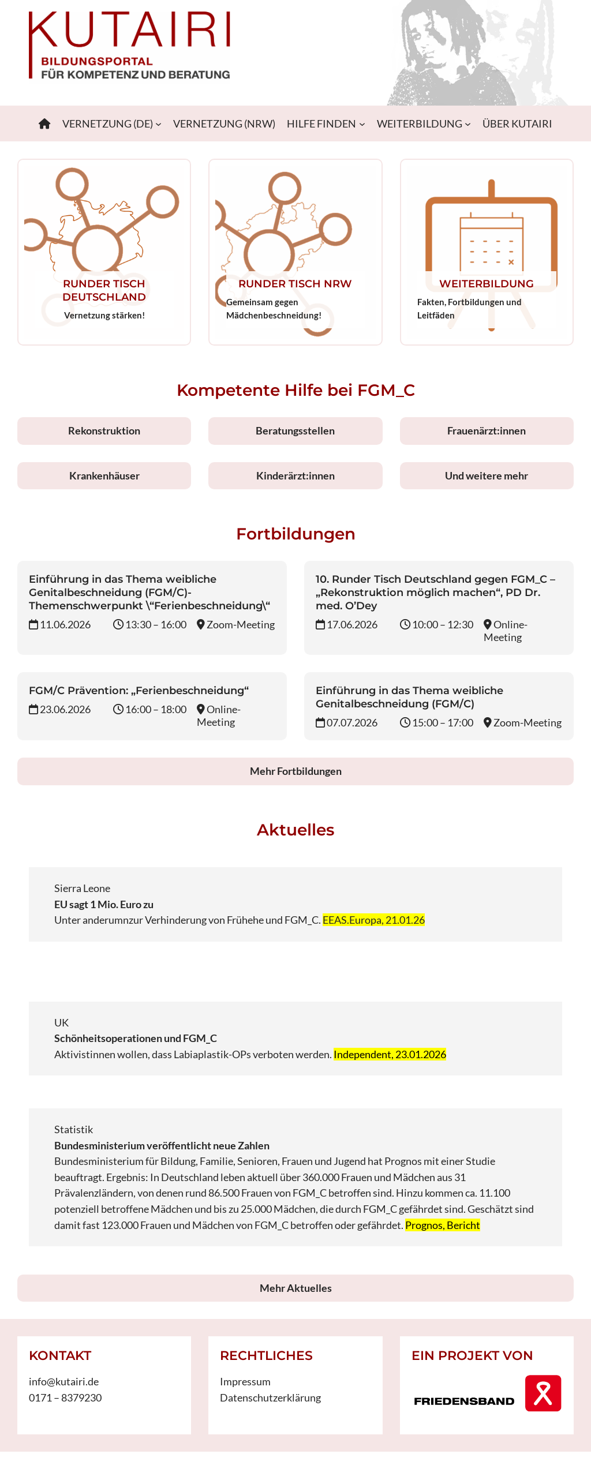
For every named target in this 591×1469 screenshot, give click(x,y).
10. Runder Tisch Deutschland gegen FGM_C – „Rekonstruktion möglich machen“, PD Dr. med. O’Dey (435, 592)
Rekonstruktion (104, 430)
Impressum (245, 1381)
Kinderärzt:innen (295, 475)
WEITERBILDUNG (486, 283)
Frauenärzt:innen (486, 430)
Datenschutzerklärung (270, 1397)
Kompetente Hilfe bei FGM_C (296, 390)
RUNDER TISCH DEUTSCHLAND (104, 290)
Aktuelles (295, 830)
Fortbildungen (296, 534)
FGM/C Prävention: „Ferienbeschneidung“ (139, 690)
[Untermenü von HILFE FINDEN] (362, 124)
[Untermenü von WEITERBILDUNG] (468, 124)
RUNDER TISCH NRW (295, 283)
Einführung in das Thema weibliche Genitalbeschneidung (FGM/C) (409, 697)
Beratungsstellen (295, 430)
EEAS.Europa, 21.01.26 (374, 919)
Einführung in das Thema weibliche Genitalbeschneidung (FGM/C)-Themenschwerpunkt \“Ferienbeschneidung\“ (149, 592)
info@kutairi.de (64, 1381)
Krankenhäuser (104, 475)
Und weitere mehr (486, 475)
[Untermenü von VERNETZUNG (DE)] (158, 124)
